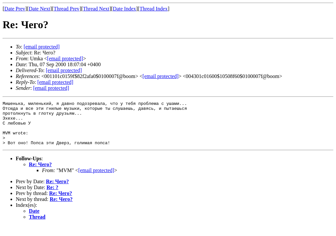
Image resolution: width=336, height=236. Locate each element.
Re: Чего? (40, 173)
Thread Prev (66, 8)
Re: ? (52, 196)
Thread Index (153, 8)
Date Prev (14, 8)
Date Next (39, 8)
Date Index (124, 8)
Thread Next (96, 8)
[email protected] (64, 70)
